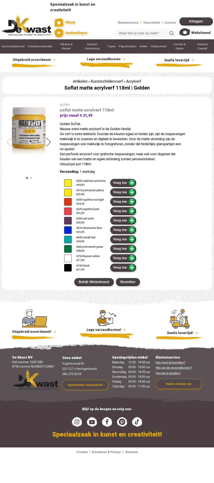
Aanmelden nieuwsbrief (85, 385)
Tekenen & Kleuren (66, 46)
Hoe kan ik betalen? (168, 373)
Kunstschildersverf (13, 46)
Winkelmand (201, 32)
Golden (142, 88)
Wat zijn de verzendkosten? (174, 368)
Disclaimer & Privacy (106, 452)
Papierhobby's (127, 46)
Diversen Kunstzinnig (92, 46)
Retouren (131, 452)
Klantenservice (128, 22)
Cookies (82, 452)
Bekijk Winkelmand (94, 282)
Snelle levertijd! (179, 332)
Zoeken (171, 33)
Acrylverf (133, 81)
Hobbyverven (159, 46)
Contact (170, 22)
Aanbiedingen (70, 33)
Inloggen (196, 21)
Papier (112, 46)
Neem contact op (178, 384)
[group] (29, 129)
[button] (48, 142)
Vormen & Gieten (179, 46)
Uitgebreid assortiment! (34, 331)
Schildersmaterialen (40, 46)
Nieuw (64, 22)
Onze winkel (151, 22)
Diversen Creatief (202, 46)
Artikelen (80, 81)
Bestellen (127, 282)
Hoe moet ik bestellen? (170, 362)
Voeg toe (124, 182)
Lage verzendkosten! (106, 330)
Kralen (143, 46)
